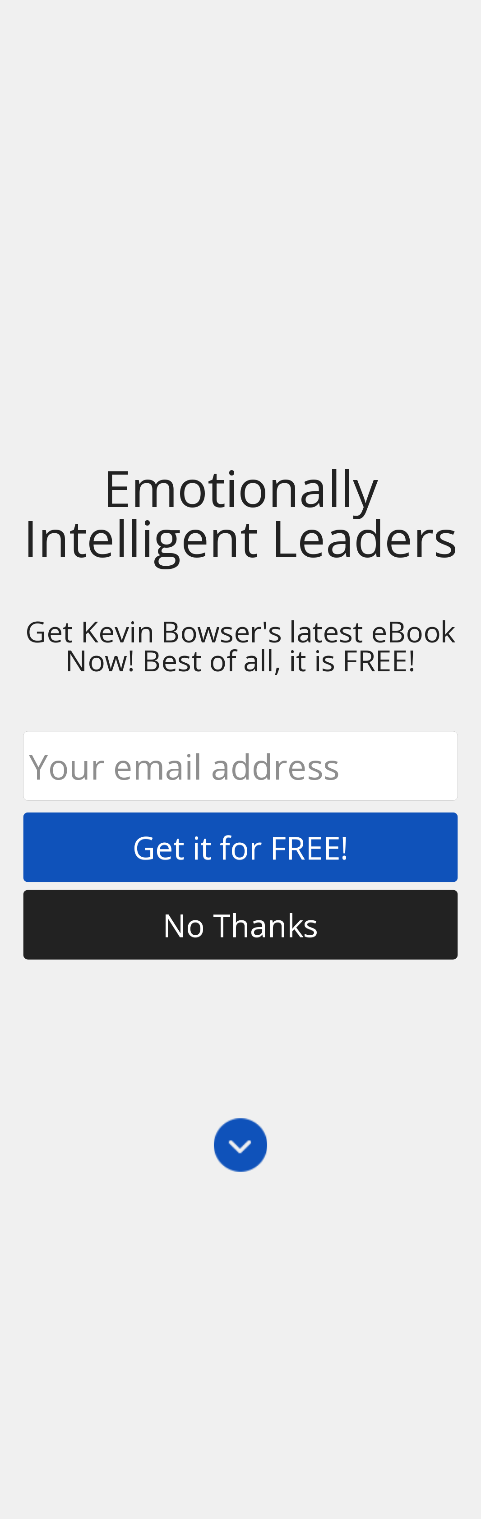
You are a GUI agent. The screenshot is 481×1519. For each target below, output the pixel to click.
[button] (240, 512)
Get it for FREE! (241, 847)
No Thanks (240, 924)
